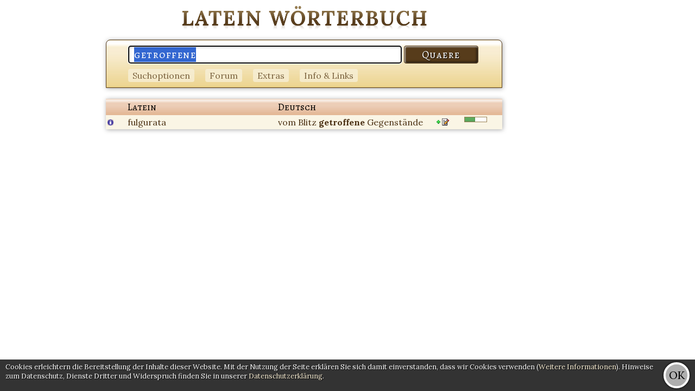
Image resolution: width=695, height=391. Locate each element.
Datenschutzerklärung (286, 376)
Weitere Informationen (577, 366)
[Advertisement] (651, 163)
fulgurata (147, 122)
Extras (271, 75)
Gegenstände (395, 122)
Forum (224, 75)
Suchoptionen (161, 75)
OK (677, 375)
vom (287, 122)
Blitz (307, 122)
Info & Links (328, 75)
